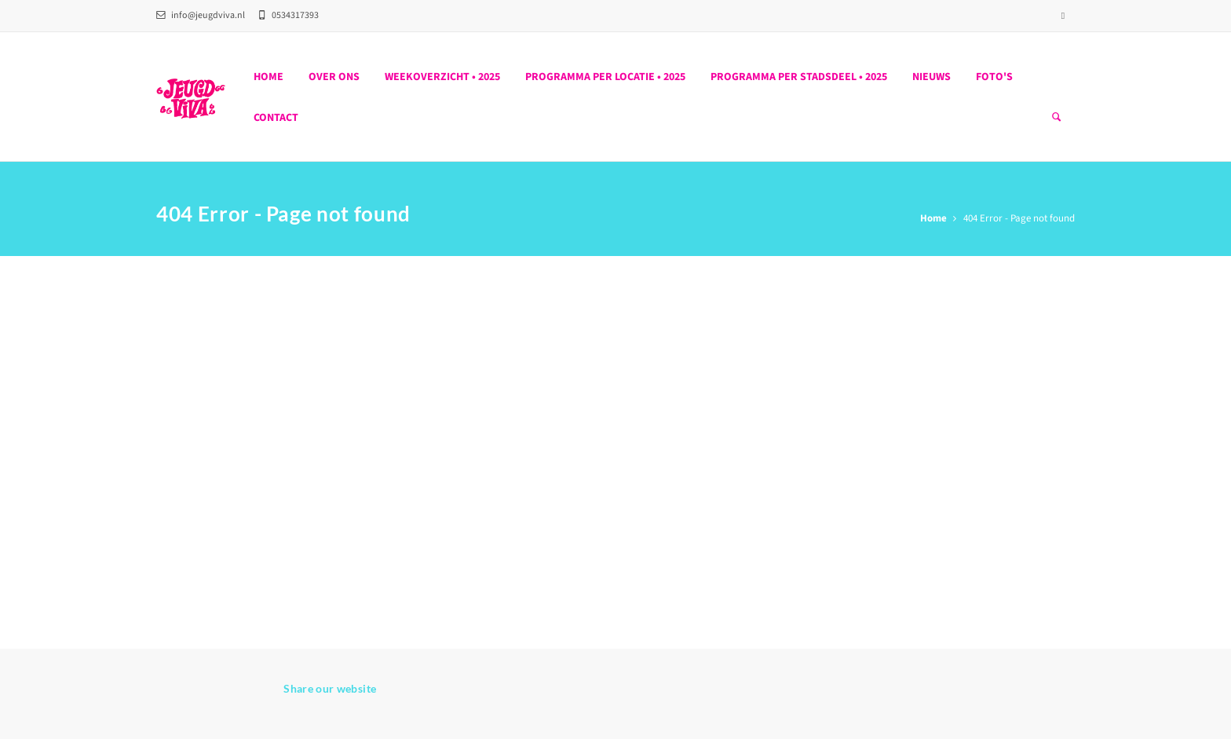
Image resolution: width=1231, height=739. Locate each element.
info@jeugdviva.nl (200, 15)
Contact (276, 118)
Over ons (334, 77)
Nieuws (931, 77)
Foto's (994, 77)
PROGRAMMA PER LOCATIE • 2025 (605, 77)
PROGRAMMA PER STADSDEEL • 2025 (798, 77)
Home (268, 77)
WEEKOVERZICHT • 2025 (442, 77)
